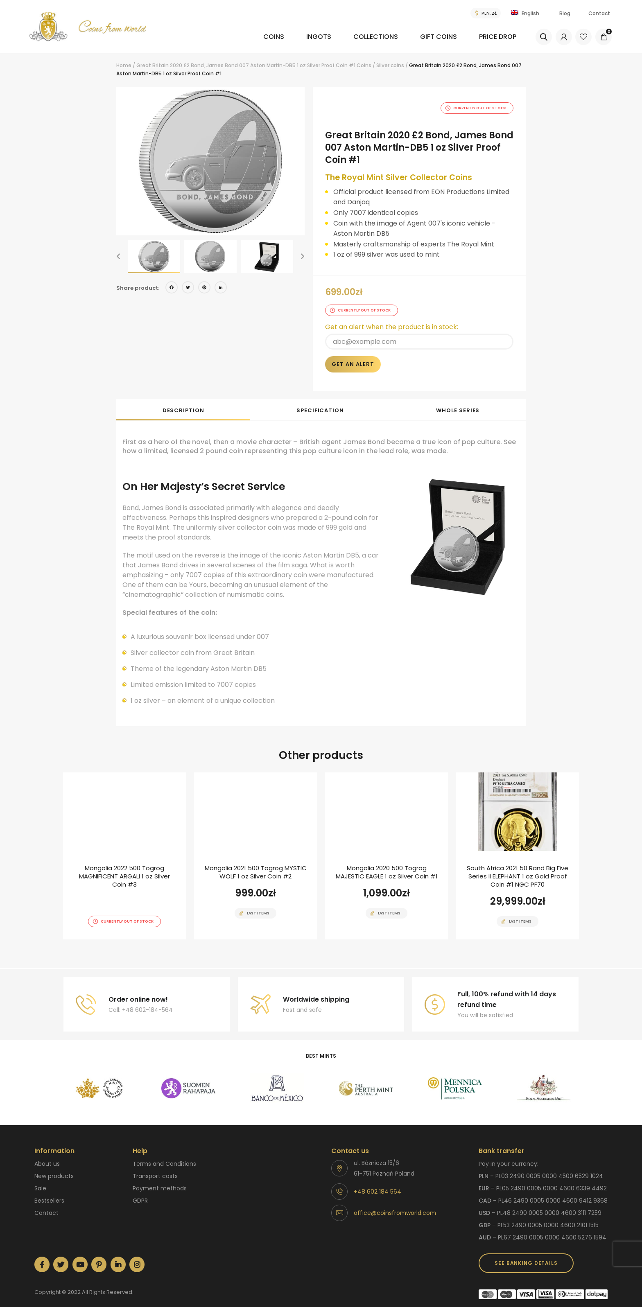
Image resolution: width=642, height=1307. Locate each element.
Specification (320, 401)
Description (183, 401)
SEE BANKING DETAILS (526, 1253)
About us (47, 1154)
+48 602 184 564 (377, 1182)
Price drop (496, 36)
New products (54, 1167)
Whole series (457, 401)
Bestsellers (49, 1191)
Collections (356, 36)
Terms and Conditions (164, 1154)
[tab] (183, 400)
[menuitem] (240, 42)
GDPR (140, 1191)
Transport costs (155, 1167)
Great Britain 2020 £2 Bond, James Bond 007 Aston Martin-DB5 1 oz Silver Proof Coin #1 (245, 65)
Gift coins (427, 36)
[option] (210, 161)
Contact (599, 13)
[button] (118, 257)
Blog (564, 13)
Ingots (290, 36)
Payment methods (160, 1179)
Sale (40, 1179)
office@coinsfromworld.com (395, 1203)
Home (123, 65)
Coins (236, 36)
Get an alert (353, 354)
